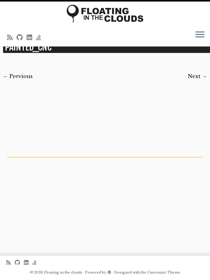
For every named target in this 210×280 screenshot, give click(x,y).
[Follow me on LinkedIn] (31, 38)
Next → (197, 76)
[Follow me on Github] (22, 38)
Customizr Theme (163, 272)
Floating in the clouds (63, 272)
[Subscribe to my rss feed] (12, 38)
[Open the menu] (199, 35)
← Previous (18, 76)
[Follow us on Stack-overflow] (40, 38)
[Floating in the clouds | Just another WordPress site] (105, 14)
